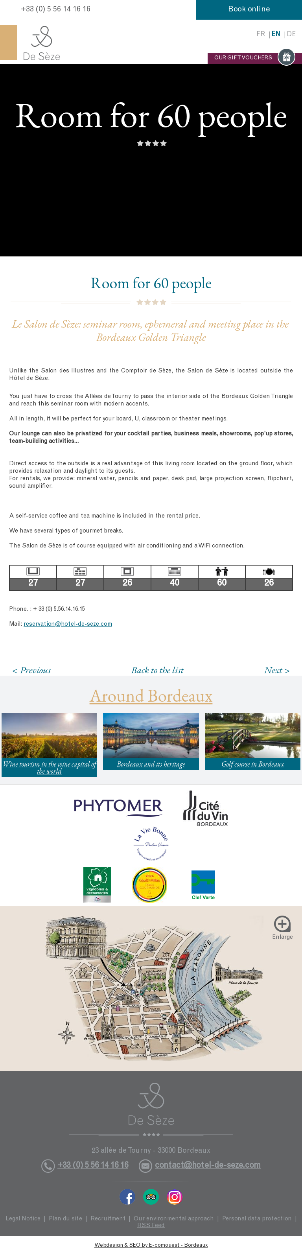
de (291, 34)
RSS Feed (151, 1226)
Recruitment (107, 1219)
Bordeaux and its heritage (151, 763)
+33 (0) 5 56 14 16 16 (55, 10)
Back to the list (157, 669)
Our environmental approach (174, 1219)
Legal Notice (23, 1219)
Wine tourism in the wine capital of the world (49, 767)
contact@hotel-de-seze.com (208, 1166)
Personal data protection (257, 1219)
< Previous (31, 670)
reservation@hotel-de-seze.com (68, 624)
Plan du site (65, 1219)
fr (260, 34)
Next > (277, 670)
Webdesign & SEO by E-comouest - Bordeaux (151, 1245)
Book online (249, 10)
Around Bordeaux (151, 695)
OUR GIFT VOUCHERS (254, 58)
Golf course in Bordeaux (252, 763)
